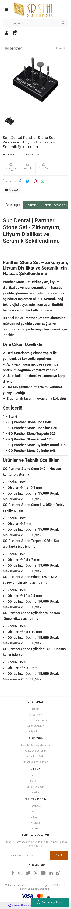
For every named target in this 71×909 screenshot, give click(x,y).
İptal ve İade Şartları (35, 756)
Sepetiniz (35, 792)
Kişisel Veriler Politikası (35, 762)
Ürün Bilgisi (13, 205)
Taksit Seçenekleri (55, 205)
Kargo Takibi (35, 714)
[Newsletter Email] (26, 855)
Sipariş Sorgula (35, 726)
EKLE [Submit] (59, 855)
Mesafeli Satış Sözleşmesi (35, 745)
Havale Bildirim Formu (35, 720)
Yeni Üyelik (35, 775)
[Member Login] (6, 33)
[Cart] (14, 33)
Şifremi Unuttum (35, 787)
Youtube (35, 823)
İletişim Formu (35, 731)
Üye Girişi (35, 781)
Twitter (35, 811)
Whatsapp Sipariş (50, 902)
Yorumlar (31, 205)
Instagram (35, 817)
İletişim (35, 709)
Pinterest (36, 828)
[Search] (35, 23)
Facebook (35, 806)
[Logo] (33, 9)
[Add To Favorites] (11, 168)
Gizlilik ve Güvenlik (35, 751)
